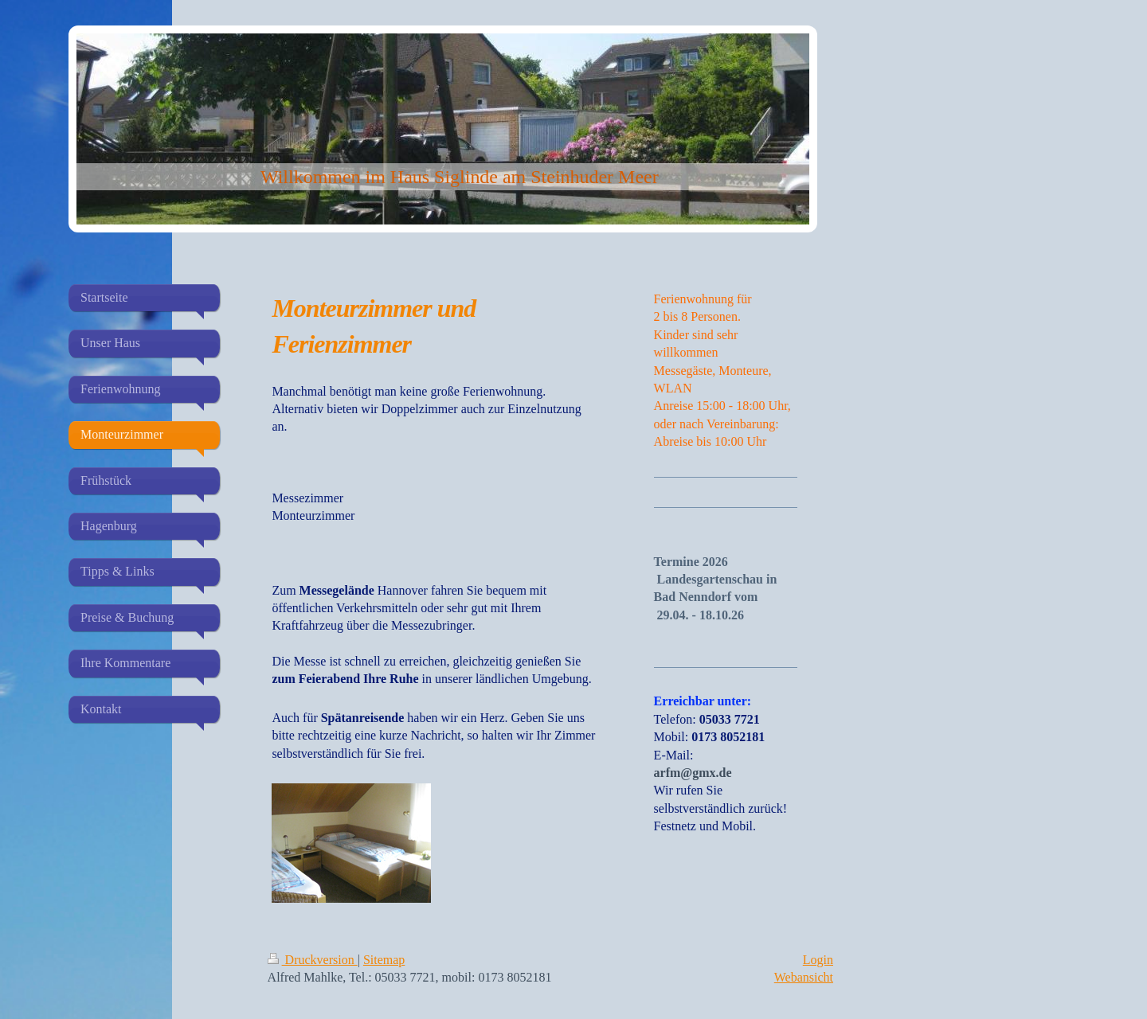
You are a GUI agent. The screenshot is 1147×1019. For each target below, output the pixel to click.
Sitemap (384, 959)
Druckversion (313, 959)
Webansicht (803, 977)
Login (818, 959)
